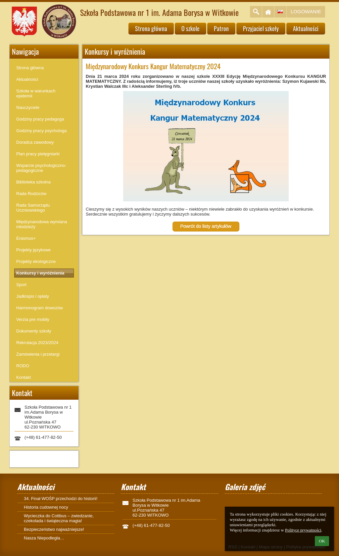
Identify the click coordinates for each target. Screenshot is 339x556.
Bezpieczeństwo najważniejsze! (54, 529)
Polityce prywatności (303, 530)
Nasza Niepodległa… (44, 537)
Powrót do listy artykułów (205, 226)
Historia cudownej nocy (46, 507)
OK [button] (322, 540)
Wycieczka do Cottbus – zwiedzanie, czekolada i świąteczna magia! (59, 518)
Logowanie (306, 11)
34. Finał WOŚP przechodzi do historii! (60, 498)
